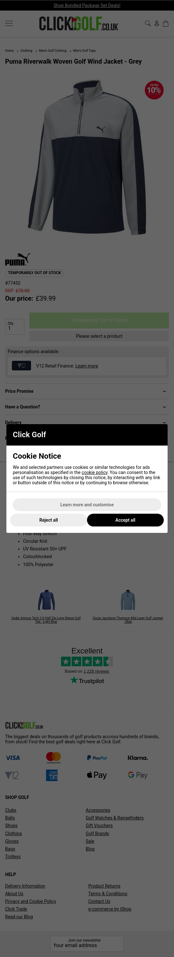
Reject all (48, 520)
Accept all (125, 520)
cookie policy (94, 472)
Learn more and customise (87, 504)
